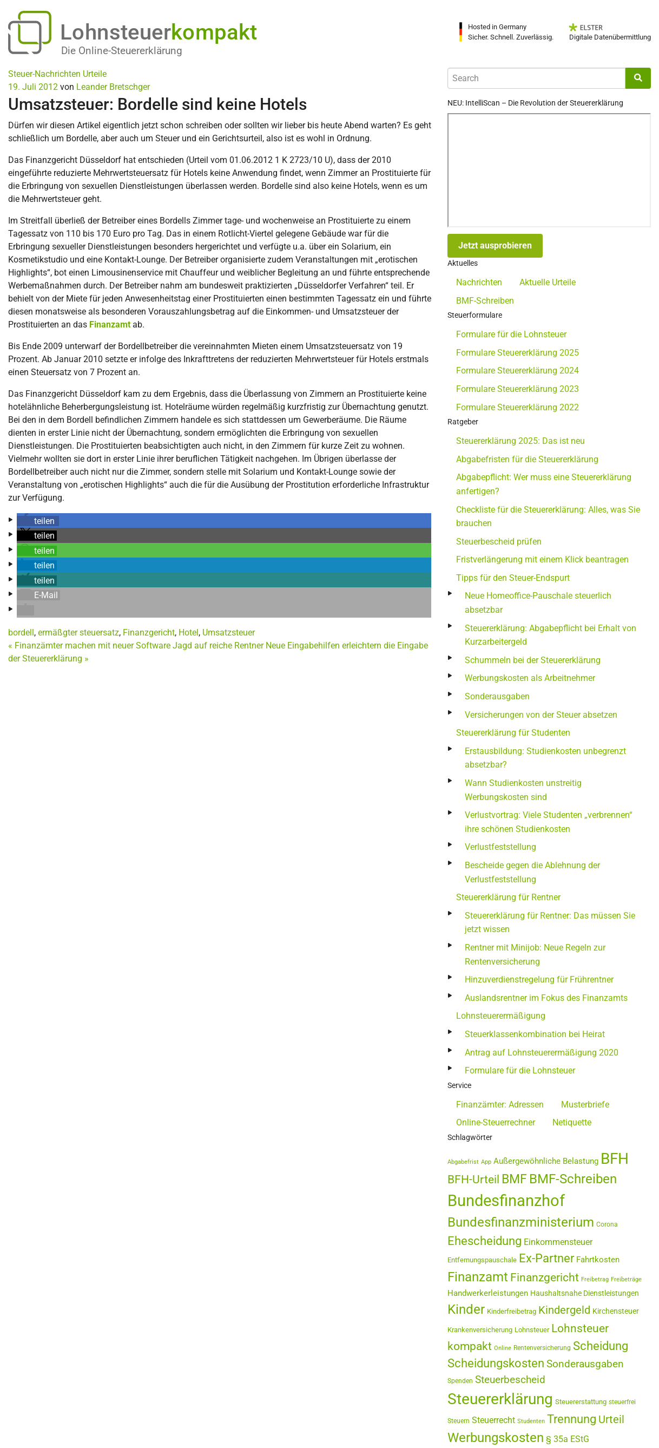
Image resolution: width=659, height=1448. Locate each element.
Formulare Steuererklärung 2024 (517, 370)
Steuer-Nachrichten (44, 74)
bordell (21, 632)
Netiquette (571, 1122)
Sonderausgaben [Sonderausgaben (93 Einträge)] (585, 1364)
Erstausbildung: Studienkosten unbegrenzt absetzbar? (545, 758)
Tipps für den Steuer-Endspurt (513, 578)
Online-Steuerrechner (495, 1122)
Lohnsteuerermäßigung (500, 1016)
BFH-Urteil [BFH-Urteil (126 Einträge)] (473, 1179)
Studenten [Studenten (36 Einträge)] (531, 1421)
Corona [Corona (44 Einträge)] (607, 1224)
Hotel (189, 632)
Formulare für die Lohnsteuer (511, 334)
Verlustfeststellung (500, 847)
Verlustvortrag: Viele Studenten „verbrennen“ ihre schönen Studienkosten (548, 822)
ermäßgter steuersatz (78, 632)
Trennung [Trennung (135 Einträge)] (571, 1419)
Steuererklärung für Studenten (513, 733)
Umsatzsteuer (228, 632)
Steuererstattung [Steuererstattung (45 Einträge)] (581, 1402)
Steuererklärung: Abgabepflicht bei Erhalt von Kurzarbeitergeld (550, 635)
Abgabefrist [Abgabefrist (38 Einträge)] (463, 1161)
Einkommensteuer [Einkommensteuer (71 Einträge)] (558, 1242)
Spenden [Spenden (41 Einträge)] (460, 1381)
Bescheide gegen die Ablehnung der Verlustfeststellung (532, 872)
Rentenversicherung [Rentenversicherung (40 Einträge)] (542, 1348)
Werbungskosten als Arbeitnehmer (530, 678)
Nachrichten (479, 282)
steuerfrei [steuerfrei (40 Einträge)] (622, 1402)
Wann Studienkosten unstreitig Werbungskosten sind (523, 790)
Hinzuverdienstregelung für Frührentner (539, 979)
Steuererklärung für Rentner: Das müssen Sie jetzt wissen (550, 922)
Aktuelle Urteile (547, 282)
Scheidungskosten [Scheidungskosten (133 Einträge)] (495, 1363)
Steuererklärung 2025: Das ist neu (520, 441)
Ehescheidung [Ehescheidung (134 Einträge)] (484, 1241)
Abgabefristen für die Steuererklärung (527, 459)
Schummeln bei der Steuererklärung (533, 660)
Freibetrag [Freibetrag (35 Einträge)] (595, 1279)
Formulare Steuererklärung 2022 (517, 407)
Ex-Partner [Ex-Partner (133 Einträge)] (546, 1258)
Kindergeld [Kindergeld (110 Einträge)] (564, 1309)
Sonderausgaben (497, 696)
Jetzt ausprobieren (495, 245)
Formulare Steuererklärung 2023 (517, 389)
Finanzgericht (149, 632)
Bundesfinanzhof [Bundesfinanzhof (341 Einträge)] (506, 1200)
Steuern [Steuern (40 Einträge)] (458, 1421)
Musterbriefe (585, 1104)
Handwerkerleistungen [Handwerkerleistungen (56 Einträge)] (487, 1293)
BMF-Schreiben (485, 301)
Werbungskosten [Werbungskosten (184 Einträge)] (495, 1437)
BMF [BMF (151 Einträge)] (514, 1179)
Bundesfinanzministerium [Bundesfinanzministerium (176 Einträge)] (520, 1222)
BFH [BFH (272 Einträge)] (615, 1159)
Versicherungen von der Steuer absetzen (541, 715)
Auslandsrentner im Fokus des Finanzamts (546, 998)
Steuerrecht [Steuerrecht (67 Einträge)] (493, 1420)
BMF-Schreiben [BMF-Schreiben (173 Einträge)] (573, 1179)
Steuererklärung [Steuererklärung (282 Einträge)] (500, 1399)
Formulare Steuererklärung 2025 (517, 353)
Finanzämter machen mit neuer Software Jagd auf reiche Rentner (135, 645)
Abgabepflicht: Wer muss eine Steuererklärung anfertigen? (543, 484)
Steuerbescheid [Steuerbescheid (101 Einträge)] (510, 1379)
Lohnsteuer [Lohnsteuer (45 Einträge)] (532, 1330)
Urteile (95, 74)
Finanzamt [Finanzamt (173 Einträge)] (477, 1277)
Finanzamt (109, 324)
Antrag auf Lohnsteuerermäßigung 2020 (541, 1052)
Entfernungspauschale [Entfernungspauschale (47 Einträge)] (482, 1260)
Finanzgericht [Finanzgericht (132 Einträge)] (544, 1277)
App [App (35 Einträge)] (486, 1161)
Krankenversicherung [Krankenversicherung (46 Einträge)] (479, 1330)
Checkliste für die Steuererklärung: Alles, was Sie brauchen (548, 516)
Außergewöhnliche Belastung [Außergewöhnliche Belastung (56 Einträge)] (545, 1161)
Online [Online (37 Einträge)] (502, 1348)
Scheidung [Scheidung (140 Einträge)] (600, 1346)
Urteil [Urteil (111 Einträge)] (611, 1419)
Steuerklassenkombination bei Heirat (535, 1034)
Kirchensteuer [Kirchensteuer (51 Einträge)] (615, 1311)
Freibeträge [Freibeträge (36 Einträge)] (626, 1279)
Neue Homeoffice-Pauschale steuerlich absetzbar (538, 603)
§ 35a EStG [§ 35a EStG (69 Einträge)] (567, 1439)
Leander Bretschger (113, 87)
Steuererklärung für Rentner (508, 897)
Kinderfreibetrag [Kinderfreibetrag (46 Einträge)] (511, 1311)
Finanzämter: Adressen (500, 1104)
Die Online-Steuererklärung (121, 50)
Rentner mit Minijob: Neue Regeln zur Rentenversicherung (535, 954)
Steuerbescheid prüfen (499, 541)
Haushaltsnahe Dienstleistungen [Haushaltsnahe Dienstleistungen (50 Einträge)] (584, 1293)
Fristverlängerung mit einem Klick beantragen (542, 559)
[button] (38, 521)
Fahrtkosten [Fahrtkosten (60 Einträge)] (598, 1259)
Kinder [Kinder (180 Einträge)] (466, 1309)
